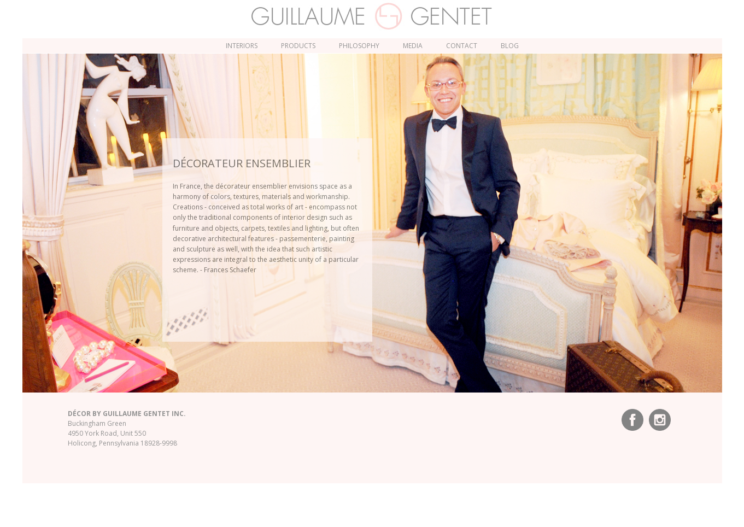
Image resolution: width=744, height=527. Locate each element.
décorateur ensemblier (242, 163)
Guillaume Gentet (372, 16)
